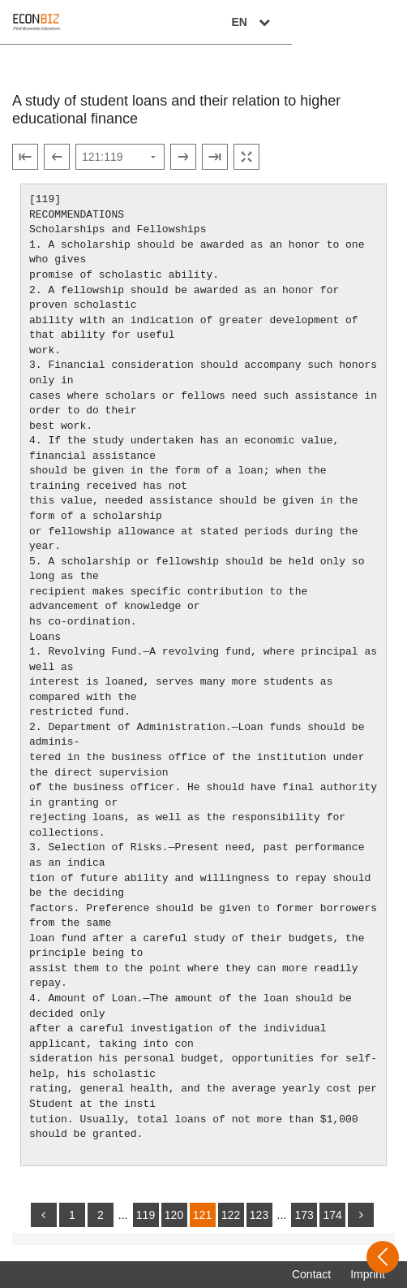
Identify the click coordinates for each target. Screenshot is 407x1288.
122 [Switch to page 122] (230, 1214)
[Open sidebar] (382, 1257)
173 (303, 1214)
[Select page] (120, 157)
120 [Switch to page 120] (174, 1214)
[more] (361, 1215)
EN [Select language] (368, 21)
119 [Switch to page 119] (145, 1214)
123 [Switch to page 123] (259, 1214)
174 (332, 1214)
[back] (44, 1215)
